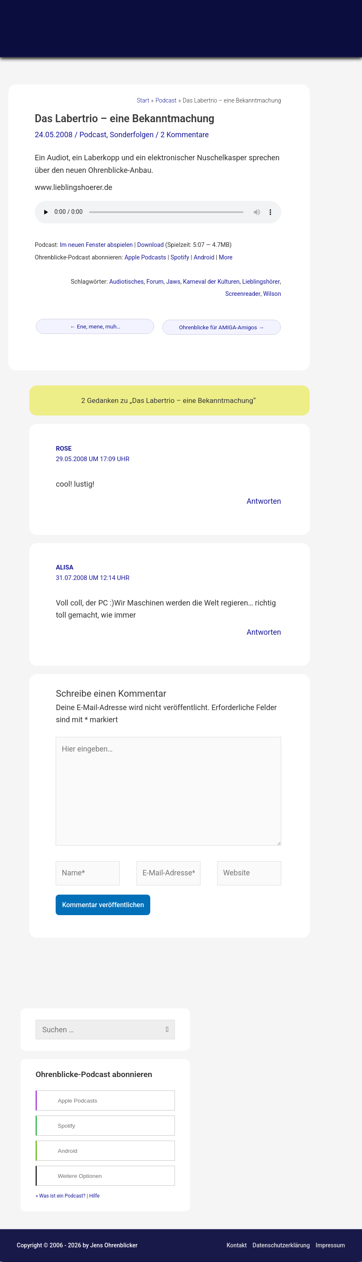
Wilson (272, 294)
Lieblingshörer (261, 281)
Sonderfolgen (132, 135)
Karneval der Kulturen (210, 281)
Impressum (330, 1246)
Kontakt (236, 1246)
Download (151, 245)
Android (204, 257)
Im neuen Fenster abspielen (97, 245)
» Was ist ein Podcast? (60, 1197)
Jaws (173, 281)
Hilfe (94, 1197)
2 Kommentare (187, 135)
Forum (154, 281)
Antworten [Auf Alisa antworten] (263, 632)
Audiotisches (125, 281)
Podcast (93, 135)
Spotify (180, 257)
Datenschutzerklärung (281, 1246)
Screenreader (242, 294)
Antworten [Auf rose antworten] (263, 501)
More (227, 257)
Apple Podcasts (145, 257)
